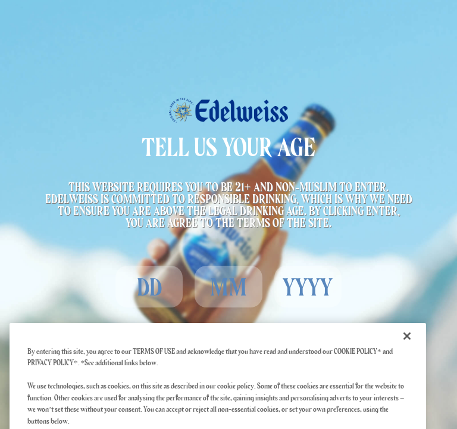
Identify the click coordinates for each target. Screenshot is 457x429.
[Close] (407, 344)
